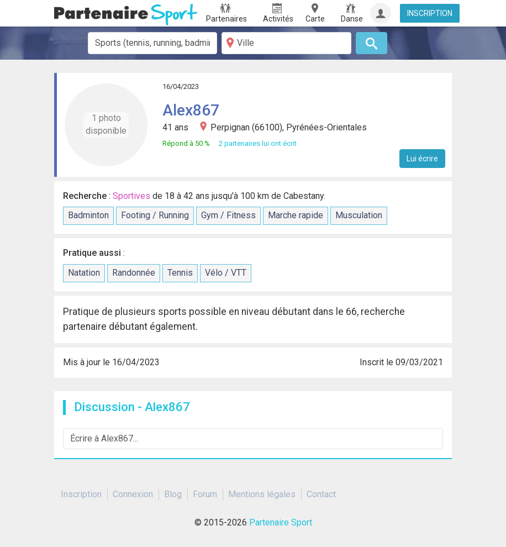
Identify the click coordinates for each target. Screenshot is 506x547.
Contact (321, 494)
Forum (205, 494)
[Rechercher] (371, 43)
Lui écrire (422, 158)
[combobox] (152, 43)
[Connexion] (380, 13)
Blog (173, 494)
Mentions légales (262, 494)
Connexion (133, 494)
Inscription (81, 494)
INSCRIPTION (429, 13)
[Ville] (286, 43)
